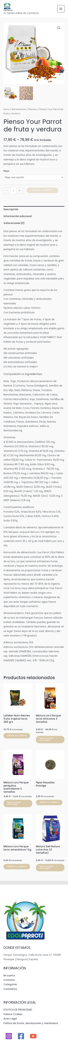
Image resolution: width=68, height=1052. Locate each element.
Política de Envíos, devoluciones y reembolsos (30, 1023)
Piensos (32, 109)
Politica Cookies (12, 1014)
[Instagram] (8, 1036)
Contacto (9, 980)
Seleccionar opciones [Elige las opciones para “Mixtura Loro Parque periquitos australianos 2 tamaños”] (14, 803)
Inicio (6, 109)
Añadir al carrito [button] (17, 735)
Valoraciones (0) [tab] (13, 223)
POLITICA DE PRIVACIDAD (17, 1009)
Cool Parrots (8, 10)
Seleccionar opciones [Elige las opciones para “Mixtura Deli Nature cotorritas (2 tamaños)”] (46, 867)
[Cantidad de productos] (13, 191)
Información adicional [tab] (17, 216)
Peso (6, 171)
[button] (59, 28)
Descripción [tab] (10, 209)
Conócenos (10, 989)
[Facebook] (21, 1036)
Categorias (10, 984)
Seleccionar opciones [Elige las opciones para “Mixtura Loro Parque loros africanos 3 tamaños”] (46, 739)
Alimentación (19, 109)
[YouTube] (33, 1036)
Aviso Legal (10, 1018)
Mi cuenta (9, 975)
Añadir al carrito (42, 190)
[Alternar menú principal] (61, 8)
